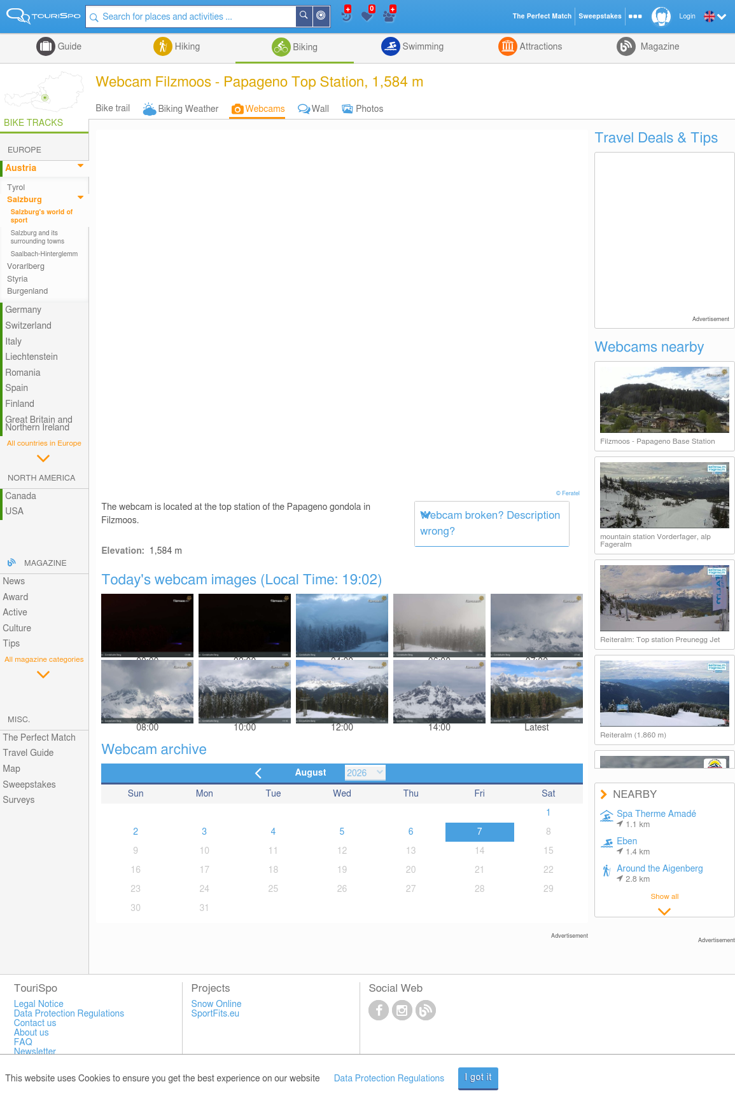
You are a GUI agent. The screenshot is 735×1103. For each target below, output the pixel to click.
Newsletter (35, 1052)
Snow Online (217, 1004)
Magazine (658, 47)
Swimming (422, 47)
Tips (11, 644)
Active (15, 612)
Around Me (330, 17)
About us (31, 1033)
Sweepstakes (29, 785)
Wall (320, 109)
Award (15, 597)
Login (688, 16)
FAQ (23, 1042)
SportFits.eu (216, 1014)
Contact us (35, 1023)
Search (313, 16)
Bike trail (112, 108)
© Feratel (569, 494)
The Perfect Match (39, 738)
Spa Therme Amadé (656, 819)
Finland (19, 404)
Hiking (186, 47)
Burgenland (27, 291)
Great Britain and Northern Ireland (39, 424)
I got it (478, 1077)
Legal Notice (39, 1004)
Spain (16, 388)
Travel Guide (28, 753)
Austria (20, 168)
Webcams (265, 109)
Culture (17, 628)
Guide (68, 47)
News (14, 581)
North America (42, 478)
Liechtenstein (31, 357)
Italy (13, 342)
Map (11, 769)
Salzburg (24, 200)
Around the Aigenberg (660, 874)
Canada (20, 496)
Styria (17, 279)
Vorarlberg (26, 267)
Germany (23, 310)
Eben (633, 846)
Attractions (540, 47)
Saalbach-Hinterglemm (44, 254)
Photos (369, 109)
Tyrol (16, 188)
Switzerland (28, 326)
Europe (24, 150)
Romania (23, 373)
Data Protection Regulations (389, 1078)
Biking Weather (188, 109)
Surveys (18, 800)
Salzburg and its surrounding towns (38, 237)
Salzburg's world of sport (42, 216)
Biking (304, 47)
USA (14, 511)
